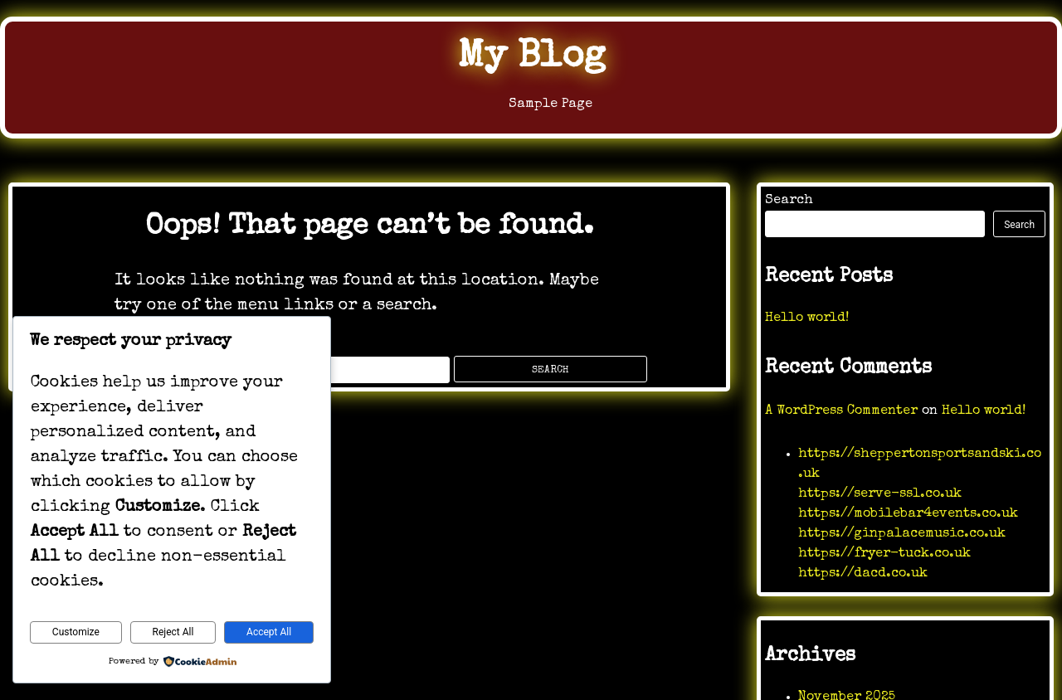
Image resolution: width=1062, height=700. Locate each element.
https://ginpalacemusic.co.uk (902, 534)
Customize (76, 632)
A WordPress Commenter (841, 411)
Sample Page (531, 108)
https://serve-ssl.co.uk (880, 494)
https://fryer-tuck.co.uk (884, 554)
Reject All (173, 632)
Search (789, 200)
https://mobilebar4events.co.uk (908, 514)
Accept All (268, 632)
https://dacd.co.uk (863, 574)
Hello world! (807, 318)
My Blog (531, 57)
